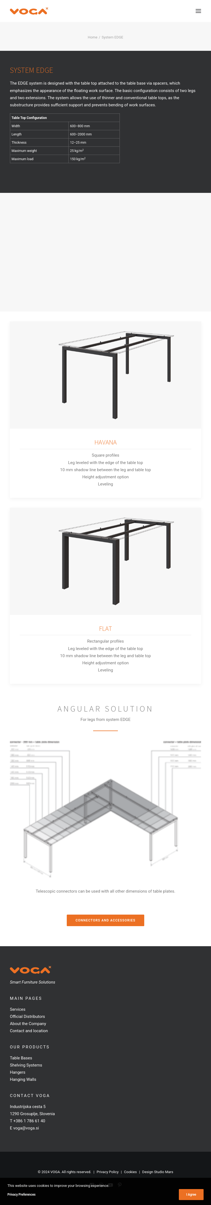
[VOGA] (29, 11)
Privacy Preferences (21, 1194)
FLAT (105, 648)
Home (93, 37)
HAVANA (106, 448)
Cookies (130, 1172)
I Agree (191, 1194)
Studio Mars (163, 1172)
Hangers (17, 1072)
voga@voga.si (26, 1128)
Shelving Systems (26, 1065)
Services (18, 1009)
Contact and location (29, 1030)
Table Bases (21, 1058)
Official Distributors (27, 1016)
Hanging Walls (23, 1079)
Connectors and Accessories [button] (105, 920)
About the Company (28, 1023)
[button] (198, 11)
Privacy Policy (108, 1172)
